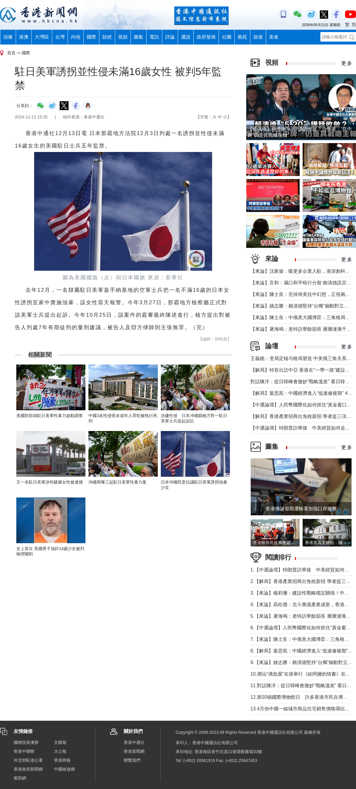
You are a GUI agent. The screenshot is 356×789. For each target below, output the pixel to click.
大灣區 (42, 36)
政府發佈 (206, 36)
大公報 (60, 751)
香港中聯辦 (24, 751)
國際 (91, 36)
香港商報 (62, 760)
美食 (274, 36)
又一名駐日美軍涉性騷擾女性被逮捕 (49, 482)
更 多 (346, 63)
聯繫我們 (132, 760)
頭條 (8, 36)
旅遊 (258, 36)
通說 (185, 36)
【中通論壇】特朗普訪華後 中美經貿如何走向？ (302, 427)
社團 (226, 36)
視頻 (123, 36)
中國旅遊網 (64, 769)
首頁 (11, 52)
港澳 (23, 36)
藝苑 (242, 36)
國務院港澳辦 (26, 742)
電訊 (154, 36)
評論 (170, 36)
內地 (75, 36)
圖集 (138, 36)
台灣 (60, 36)
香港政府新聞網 (28, 769)
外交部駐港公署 (28, 760)
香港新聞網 (134, 751)
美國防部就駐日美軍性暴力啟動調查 (49, 415)
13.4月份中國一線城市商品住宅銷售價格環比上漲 (302, 708)
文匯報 (60, 742)
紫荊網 (20, 778)
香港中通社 (134, 742)
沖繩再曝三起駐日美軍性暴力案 (117, 482)
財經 (107, 36)
